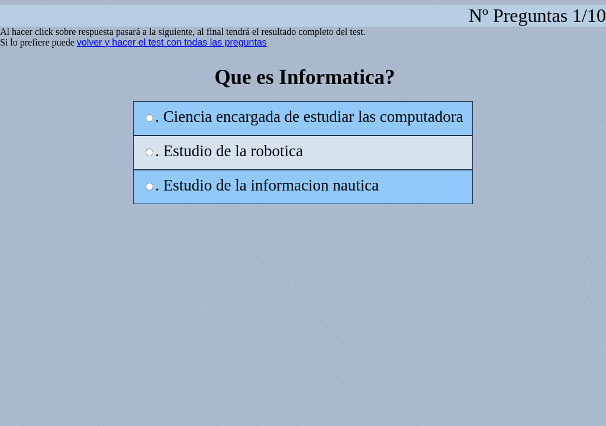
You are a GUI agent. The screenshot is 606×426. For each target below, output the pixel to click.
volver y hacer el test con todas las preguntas (172, 42)
